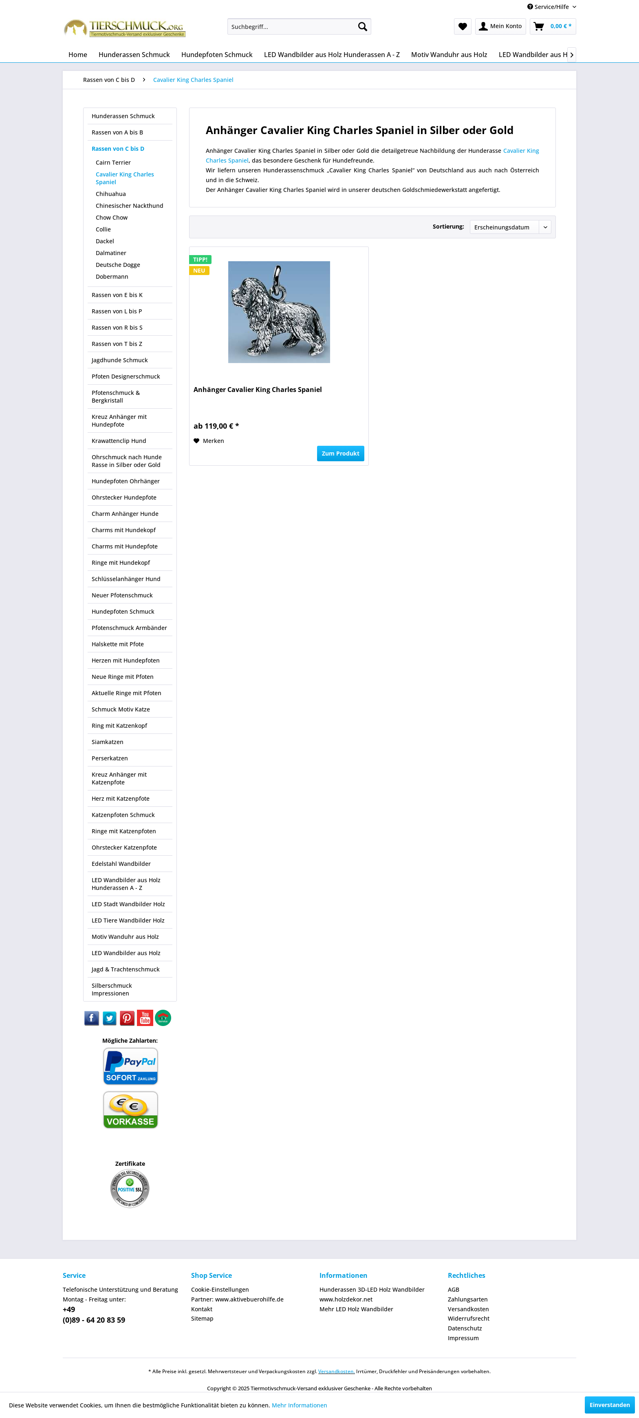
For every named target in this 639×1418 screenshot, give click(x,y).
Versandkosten (468, 1309)
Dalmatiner (111, 253)
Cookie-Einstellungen (220, 1289)
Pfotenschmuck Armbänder (129, 628)
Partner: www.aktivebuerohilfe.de (237, 1299)
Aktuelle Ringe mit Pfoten (126, 693)
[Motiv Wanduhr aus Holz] (449, 54)
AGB (453, 1289)
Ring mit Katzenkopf (119, 725)
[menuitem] (299, 26)
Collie (103, 229)
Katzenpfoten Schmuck (123, 815)
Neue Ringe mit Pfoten (123, 676)
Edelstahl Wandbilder (121, 864)
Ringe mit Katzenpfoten (124, 831)
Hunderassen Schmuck (123, 116)
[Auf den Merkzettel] (209, 441)
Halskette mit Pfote (118, 644)
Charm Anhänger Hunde (125, 513)
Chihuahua (111, 194)
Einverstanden (610, 1405)
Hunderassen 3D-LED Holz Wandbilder (372, 1289)
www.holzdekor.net (346, 1299)
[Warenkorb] (553, 26)
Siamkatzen (107, 742)
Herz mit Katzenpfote (121, 798)
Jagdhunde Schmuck (120, 360)
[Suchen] (362, 26)
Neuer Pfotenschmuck (122, 595)
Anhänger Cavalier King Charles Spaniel (258, 389)
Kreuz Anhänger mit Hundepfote (119, 420)
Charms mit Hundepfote (125, 546)
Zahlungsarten (468, 1299)
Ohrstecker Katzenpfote (124, 847)
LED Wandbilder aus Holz (126, 953)
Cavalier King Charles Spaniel (125, 178)
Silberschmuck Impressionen (112, 989)
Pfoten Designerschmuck (126, 376)
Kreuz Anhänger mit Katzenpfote (119, 778)
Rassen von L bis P (117, 311)
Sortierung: (448, 226)
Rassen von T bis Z (117, 344)
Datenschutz (465, 1328)
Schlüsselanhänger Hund (126, 579)
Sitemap (202, 1318)
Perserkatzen (110, 758)
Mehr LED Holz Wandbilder (356, 1309)
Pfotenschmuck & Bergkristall (116, 396)
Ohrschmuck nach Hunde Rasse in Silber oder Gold (127, 461)
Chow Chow (112, 217)
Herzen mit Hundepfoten (126, 660)
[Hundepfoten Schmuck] (217, 54)
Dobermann (112, 276)
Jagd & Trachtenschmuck (126, 969)
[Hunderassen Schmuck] (134, 54)
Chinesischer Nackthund (129, 205)
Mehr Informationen (299, 1405)
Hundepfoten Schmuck (123, 611)
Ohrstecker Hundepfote (124, 497)
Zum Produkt (340, 453)
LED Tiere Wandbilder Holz (128, 920)
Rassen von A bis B (117, 132)
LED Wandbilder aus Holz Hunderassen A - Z (126, 884)
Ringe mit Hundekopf (121, 562)
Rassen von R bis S (117, 327)
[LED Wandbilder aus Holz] (537, 54)
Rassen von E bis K (117, 295)
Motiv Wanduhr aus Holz (125, 936)
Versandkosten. (336, 1371)
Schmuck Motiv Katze (121, 709)
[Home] (78, 54)
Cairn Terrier (113, 162)
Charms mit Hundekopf (124, 530)
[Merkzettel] (463, 26)
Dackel (105, 241)
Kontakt (201, 1309)
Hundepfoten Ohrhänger (126, 481)
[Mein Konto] (500, 26)
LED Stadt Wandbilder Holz (128, 904)
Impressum (463, 1338)
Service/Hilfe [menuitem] (549, 7)
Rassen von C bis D (118, 148)
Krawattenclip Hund (119, 441)
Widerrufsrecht (468, 1318)
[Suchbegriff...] (299, 26)
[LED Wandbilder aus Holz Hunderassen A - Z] (331, 54)
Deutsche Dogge (118, 265)
